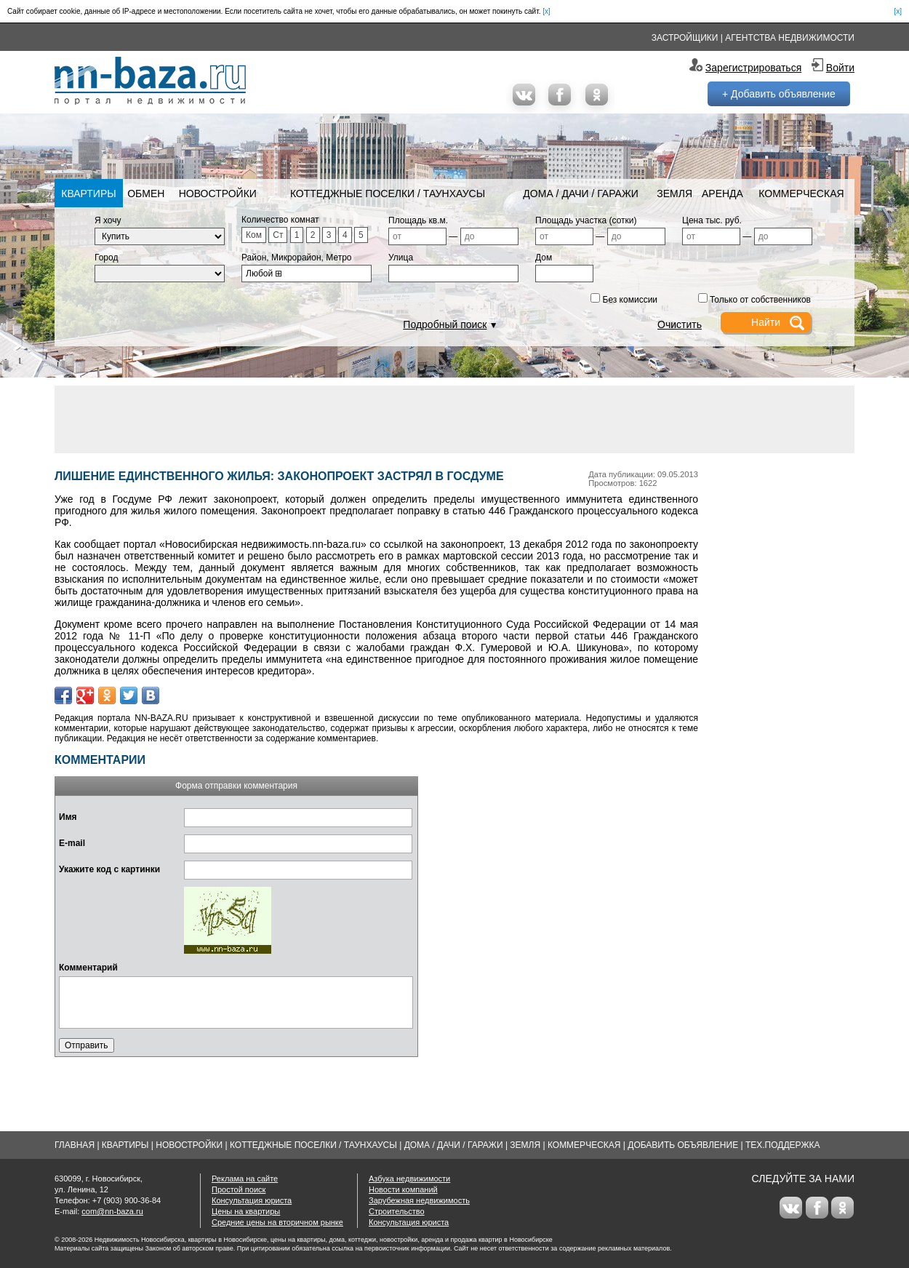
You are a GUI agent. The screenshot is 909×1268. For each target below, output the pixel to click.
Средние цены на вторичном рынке (277, 1222)
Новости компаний (403, 1189)
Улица (400, 257)
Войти (840, 67)
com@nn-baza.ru (112, 1211)
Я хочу (108, 220)
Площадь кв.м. (418, 220)
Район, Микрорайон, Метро (296, 257)
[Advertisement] (454, 418)
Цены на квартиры (246, 1211)
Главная (75, 1145)
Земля (674, 193)
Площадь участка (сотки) (586, 220)
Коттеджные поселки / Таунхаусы (387, 193)
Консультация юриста (252, 1200)
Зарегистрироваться (753, 67)
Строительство (397, 1211)
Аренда (722, 193)
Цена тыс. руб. (712, 220)
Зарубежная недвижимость (419, 1200)
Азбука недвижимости (409, 1178)
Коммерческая (801, 193)
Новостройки (218, 193)
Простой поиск (238, 1189)
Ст (278, 235)
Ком (254, 235)
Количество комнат (280, 220)
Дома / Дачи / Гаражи (580, 193)
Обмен (145, 193)
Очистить (679, 324)
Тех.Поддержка (782, 1145)
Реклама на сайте (245, 1178)
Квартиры (88, 193)
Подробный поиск (444, 324)
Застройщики (685, 38)
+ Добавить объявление (779, 94)
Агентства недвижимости (789, 38)
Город (106, 257)
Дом (543, 257)
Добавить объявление (683, 1145)
